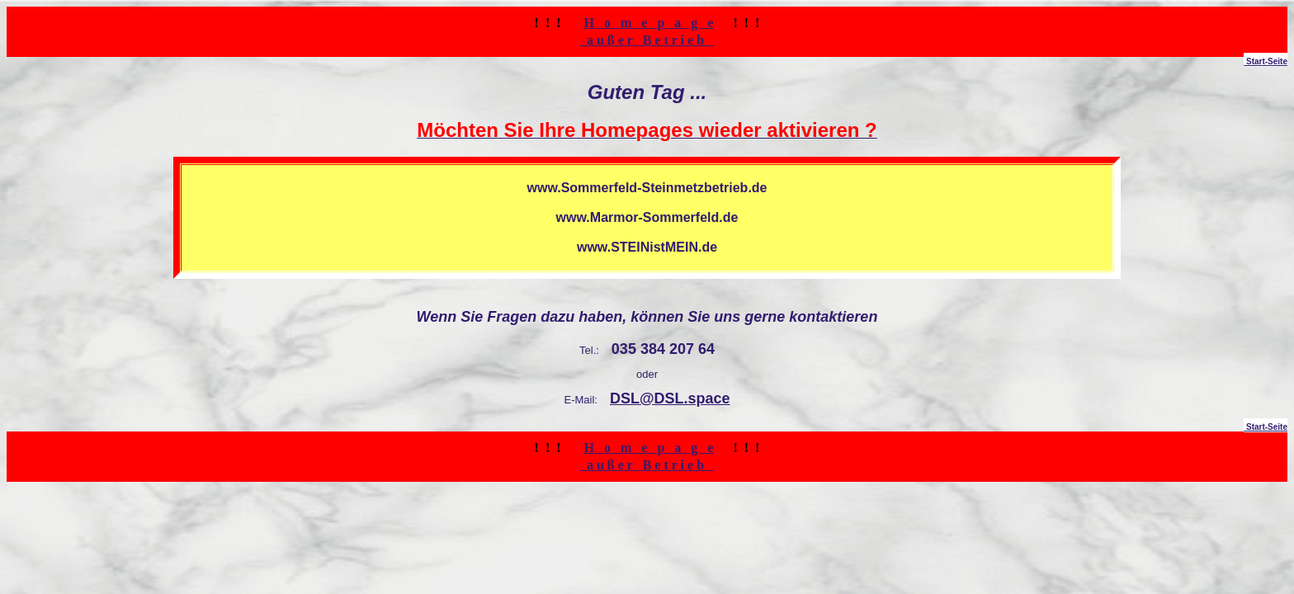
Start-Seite (1265, 61)
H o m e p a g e (649, 23)
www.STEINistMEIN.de (647, 247)
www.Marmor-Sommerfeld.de (647, 217)
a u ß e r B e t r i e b (647, 40)
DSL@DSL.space (670, 398)
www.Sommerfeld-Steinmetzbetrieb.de (647, 188)
